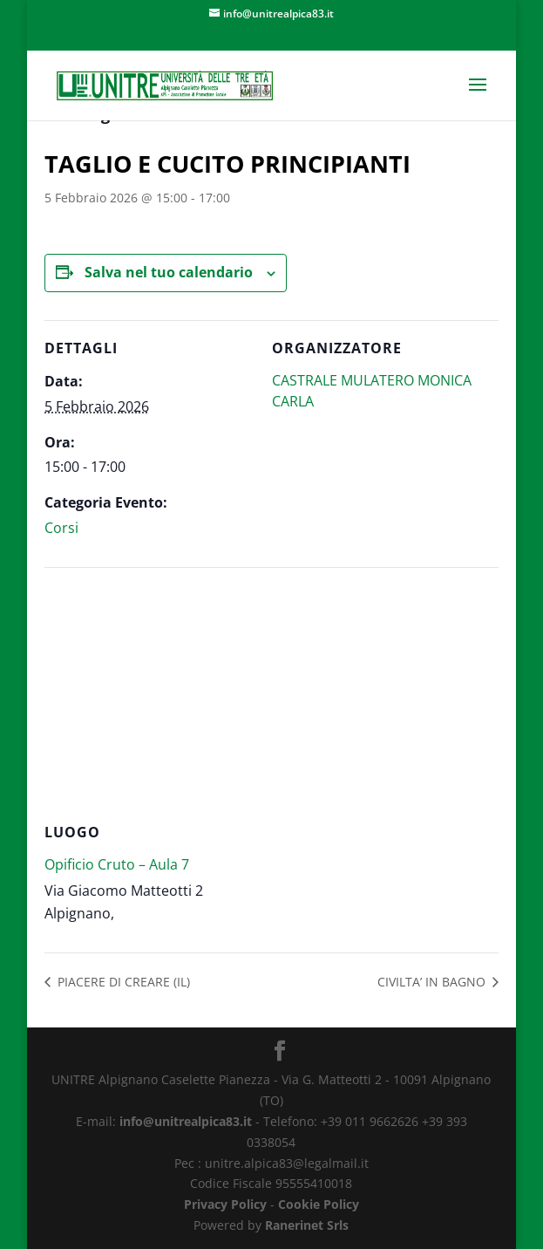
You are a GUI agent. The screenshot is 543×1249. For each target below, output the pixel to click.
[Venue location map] (271, 693)
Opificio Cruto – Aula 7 (116, 864)
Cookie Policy (318, 1204)
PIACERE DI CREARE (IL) (122, 981)
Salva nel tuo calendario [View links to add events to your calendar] (169, 272)
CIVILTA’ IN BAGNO (433, 981)
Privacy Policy (225, 1204)
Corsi (61, 527)
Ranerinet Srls (307, 1225)
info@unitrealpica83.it (185, 1121)
